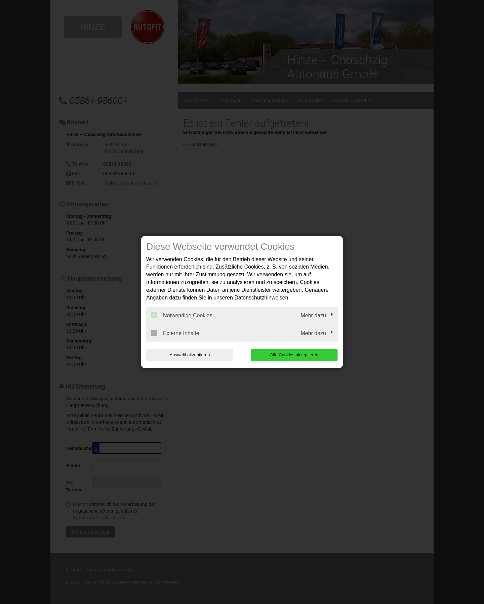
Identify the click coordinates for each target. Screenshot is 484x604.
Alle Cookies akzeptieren (295, 354)
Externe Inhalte (175, 333)
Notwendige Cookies (181, 315)
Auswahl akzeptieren (189, 354)
